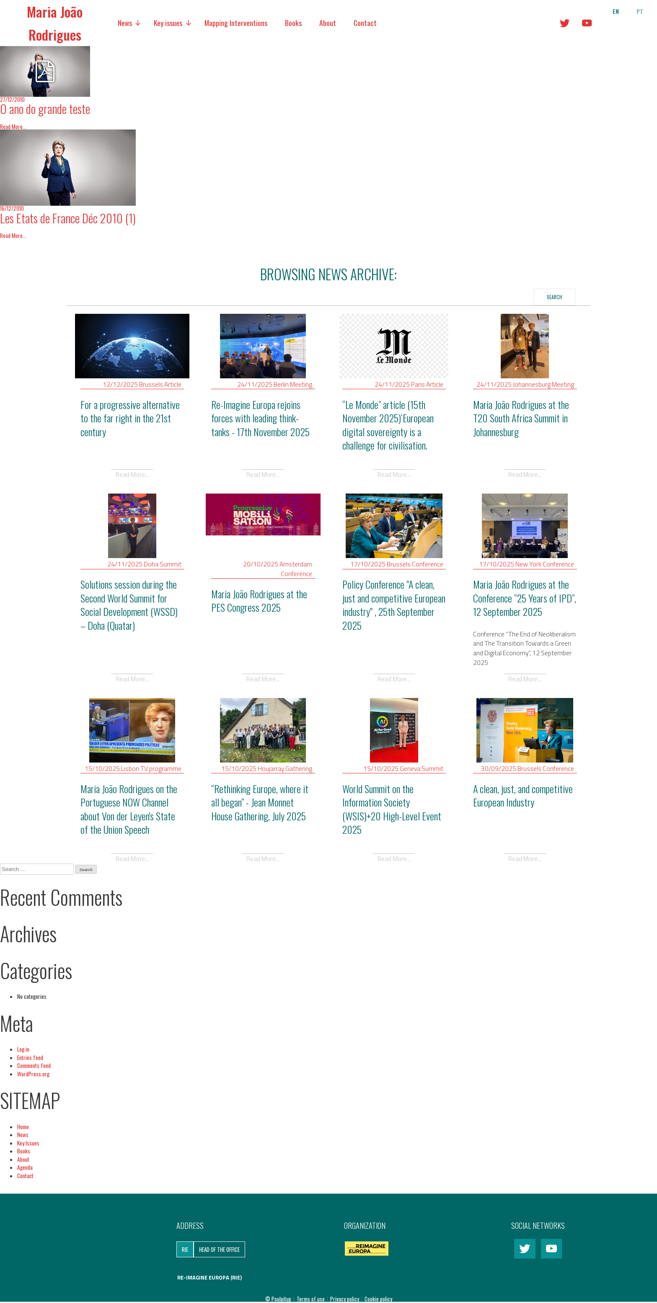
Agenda (25, 1167)
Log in (23, 1049)
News (125, 22)
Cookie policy (378, 1299)
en (616, 11)
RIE (185, 1249)
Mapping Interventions (235, 22)
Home (23, 1126)
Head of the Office (219, 1249)
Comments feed (34, 1065)
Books (293, 22)
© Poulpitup (278, 1299)
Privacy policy (345, 1299)
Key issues (168, 22)
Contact (365, 22)
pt (639, 11)
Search (554, 296)
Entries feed (30, 1057)
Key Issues (28, 1143)
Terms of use (311, 1299)
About (327, 22)
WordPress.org (33, 1074)
